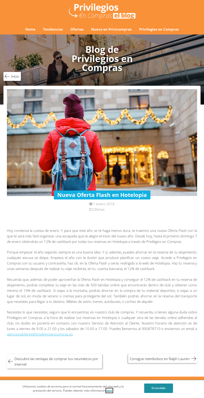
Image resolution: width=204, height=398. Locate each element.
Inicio (15, 76)
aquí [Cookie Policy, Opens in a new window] (109, 392)
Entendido (158, 389)
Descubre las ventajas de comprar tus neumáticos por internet (56, 361)
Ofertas (76, 29)
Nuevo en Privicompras (111, 29)
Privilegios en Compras (159, 29)
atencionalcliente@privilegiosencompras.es (40, 334)
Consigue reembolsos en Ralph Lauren (160, 358)
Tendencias (53, 29)
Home (30, 29)
